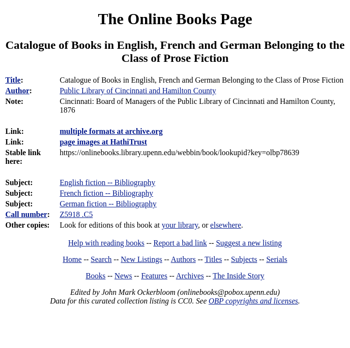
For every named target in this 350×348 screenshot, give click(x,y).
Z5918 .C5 (75, 214)
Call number (26, 214)
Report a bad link (180, 243)
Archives (190, 276)
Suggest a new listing (249, 243)
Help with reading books (106, 243)
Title (13, 80)
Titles (213, 259)
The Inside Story (238, 276)
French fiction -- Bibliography (106, 193)
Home (72, 259)
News (123, 276)
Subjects (244, 259)
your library (180, 225)
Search (101, 259)
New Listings (141, 259)
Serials (277, 259)
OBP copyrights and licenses (253, 301)
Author (17, 91)
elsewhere (225, 225)
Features (154, 276)
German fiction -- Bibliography (107, 204)
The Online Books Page (175, 19)
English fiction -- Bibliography (107, 182)
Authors (183, 259)
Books (95, 276)
